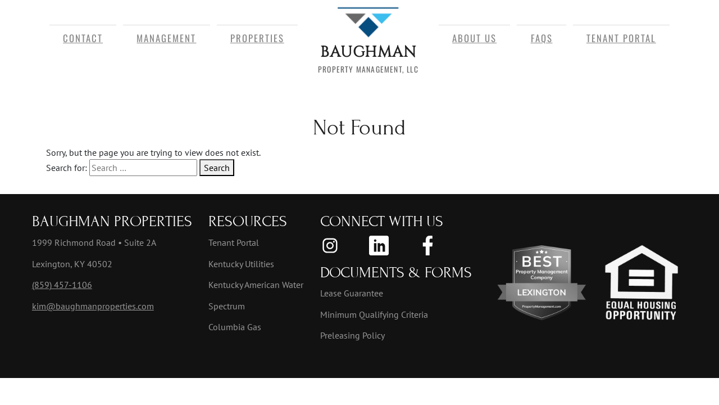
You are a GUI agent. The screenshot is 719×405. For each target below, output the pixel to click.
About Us (474, 38)
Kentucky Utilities (241, 263)
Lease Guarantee (351, 293)
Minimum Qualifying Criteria (374, 314)
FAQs (542, 38)
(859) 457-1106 (62, 284)
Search (217, 167)
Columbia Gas (234, 326)
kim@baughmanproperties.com (93, 306)
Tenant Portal (621, 38)
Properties (257, 38)
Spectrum (226, 306)
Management (166, 38)
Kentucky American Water (255, 284)
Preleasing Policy (352, 335)
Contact (83, 38)
